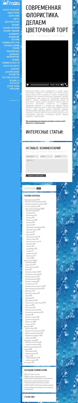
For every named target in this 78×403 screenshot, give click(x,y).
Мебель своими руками (32, 333)
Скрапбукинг (30, 248)
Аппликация (29, 262)
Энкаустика (29, 324)
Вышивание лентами (14, 38)
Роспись (29, 246)
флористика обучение (58, 35)
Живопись (28, 291)
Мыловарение (13, 51)
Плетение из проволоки (33, 312)
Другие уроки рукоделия (13, 87)
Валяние (15, 60)
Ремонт (26, 349)
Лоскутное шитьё (11, 66)
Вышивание (14, 34)
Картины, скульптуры (32, 342)
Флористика (30, 253)
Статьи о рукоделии (31, 206)
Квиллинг (29, 232)
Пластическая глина (32, 241)
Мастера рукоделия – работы (34, 204)
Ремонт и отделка (31, 317)
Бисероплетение (12, 22)
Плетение (29, 244)
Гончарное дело (30, 283)
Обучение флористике (33, 111)
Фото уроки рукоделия (32, 208)
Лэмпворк (28, 298)
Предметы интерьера (14, 81)
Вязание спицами (11, 31)
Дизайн (26, 326)
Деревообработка (32, 357)
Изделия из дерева (31, 293)
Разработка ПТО (14, 100)
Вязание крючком (11, 28)
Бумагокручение (30, 267)
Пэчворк (28, 314)
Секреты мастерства (31, 344)
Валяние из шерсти (10, 63)
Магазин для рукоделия (32, 347)
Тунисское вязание (31, 319)
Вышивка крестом (10, 42)
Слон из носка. (35, 374)
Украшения (29, 338)
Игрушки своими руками (33, 330)
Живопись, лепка (29, 340)
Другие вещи (29, 328)
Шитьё (16, 19)
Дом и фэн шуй (30, 351)
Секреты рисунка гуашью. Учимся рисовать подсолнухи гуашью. (36, 381)
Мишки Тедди (31, 239)
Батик (27, 269)
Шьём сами (14, 16)
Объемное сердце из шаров (44, 385)
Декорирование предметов (12, 73)
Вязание (15, 25)
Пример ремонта (30, 353)
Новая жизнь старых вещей (34, 302)
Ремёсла (28, 356)
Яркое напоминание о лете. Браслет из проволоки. (39, 388)
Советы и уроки (30, 360)
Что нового (27, 362)
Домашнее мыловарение (13, 55)
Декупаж (15, 69)
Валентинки (30, 215)
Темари (28, 251)
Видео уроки (13, 13)
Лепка (27, 295)
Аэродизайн (29, 264)
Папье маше (29, 307)
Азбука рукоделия (11, 10)
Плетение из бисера (10, 77)
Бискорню (29, 213)
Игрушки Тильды (32, 229)
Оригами (28, 305)
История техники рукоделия (34, 201)
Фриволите (30, 255)
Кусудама (29, 234)
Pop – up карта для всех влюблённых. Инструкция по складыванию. (38, 377)
